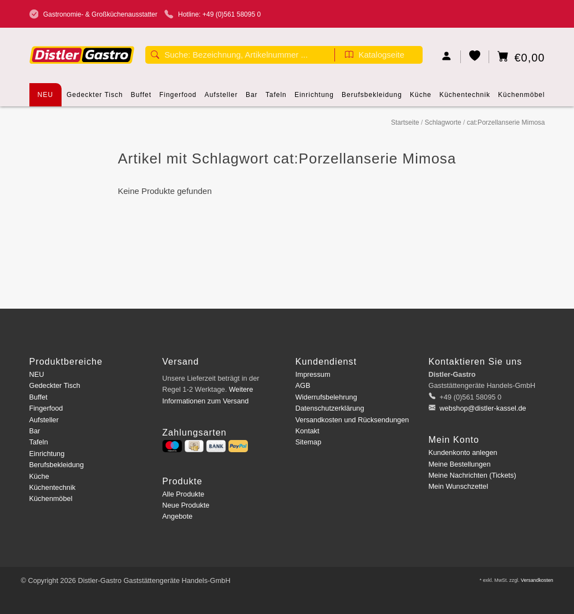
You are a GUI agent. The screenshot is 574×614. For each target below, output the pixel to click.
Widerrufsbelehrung (326, 397)
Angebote (177, 516)
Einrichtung (314, 98)
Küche (420, 98)
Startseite (405, 122)
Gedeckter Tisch (95, 98)
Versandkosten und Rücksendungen (352, 420)
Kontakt (307, 431)
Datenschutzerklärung (330, 408)
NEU (45, 95)
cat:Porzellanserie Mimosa (506, 122)
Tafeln (276, 98)
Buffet (141, 98)
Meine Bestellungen (460, 464)
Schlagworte (443, 122)
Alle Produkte (183, 494)
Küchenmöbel (521, 98)
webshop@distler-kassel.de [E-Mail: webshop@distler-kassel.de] (482, 408)
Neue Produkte (186, 505)
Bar (252, 98)
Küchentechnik (464, 98)
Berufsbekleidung (372, 98)
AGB (303, 385)
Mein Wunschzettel (458, 486)
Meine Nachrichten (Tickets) (472, 475)
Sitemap (309, 442)
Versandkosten (537, 580)
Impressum (313, 374)
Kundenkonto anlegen (463, 452)
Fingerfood (177, 98)
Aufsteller (221, 98)
